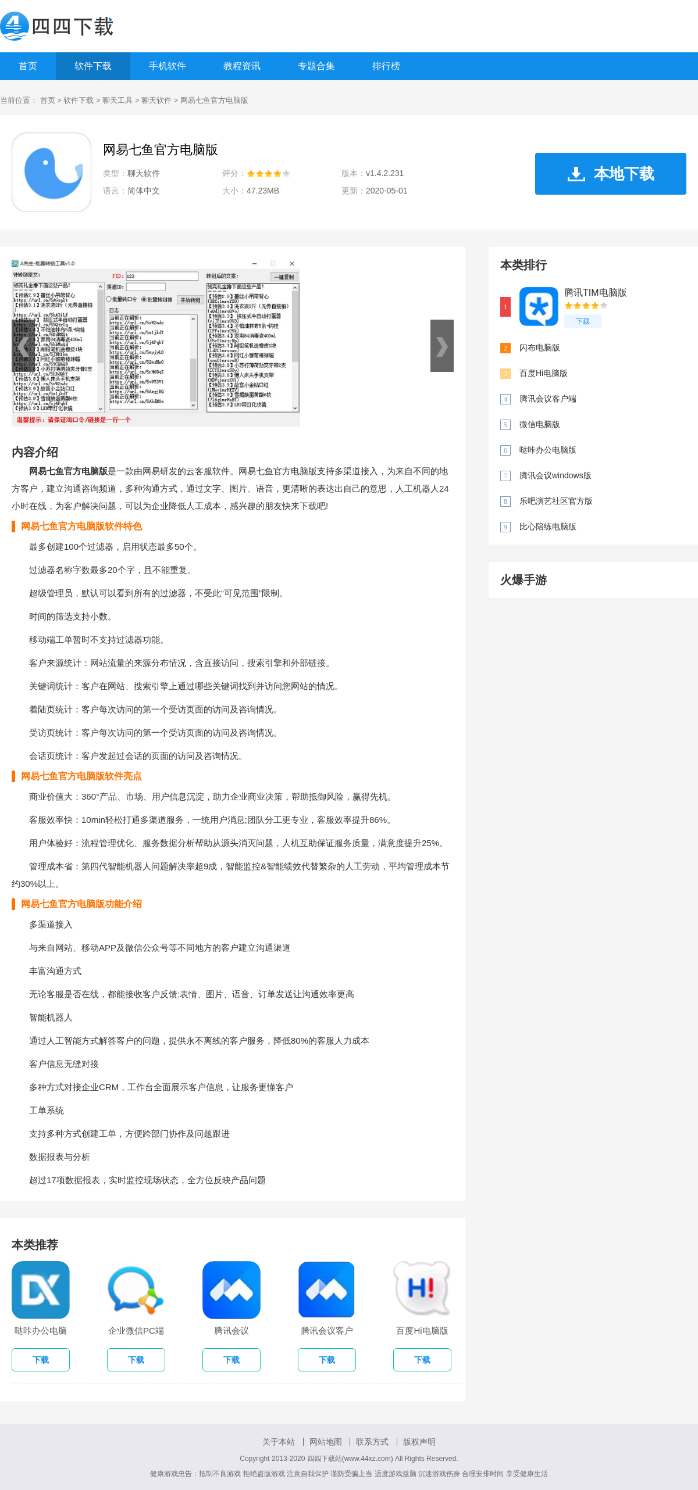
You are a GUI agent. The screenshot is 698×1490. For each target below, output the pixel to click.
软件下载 (93, 66)
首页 (28, 66)
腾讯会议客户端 (547, 398)
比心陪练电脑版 (547, 526)
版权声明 (419, 1442)
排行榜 (386, 66)
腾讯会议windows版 (555, 475)
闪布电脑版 (539, 347)
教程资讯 (242, 66)
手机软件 (167, 66)
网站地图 (325, 1442)
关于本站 (278, 1442)
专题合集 (316, 66)
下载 (583, 321)
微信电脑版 (539, 424)
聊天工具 (117, 100)
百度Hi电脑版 (543, 373)
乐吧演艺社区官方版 (556, 501)
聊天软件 (156, 100)
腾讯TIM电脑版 (595, 293)
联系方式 (372, 1442)
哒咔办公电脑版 (547, 449)
